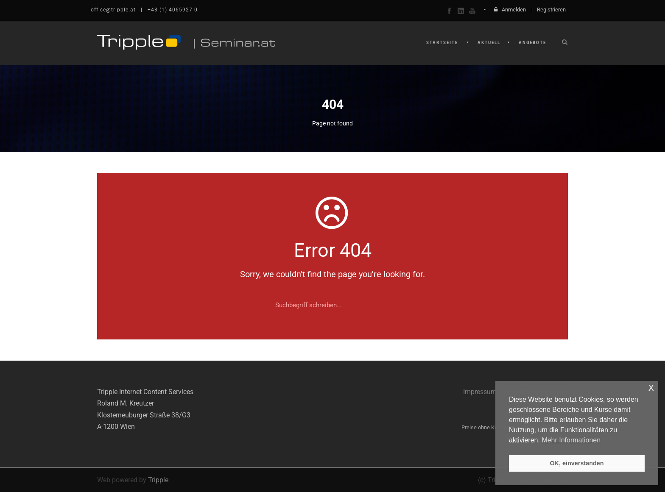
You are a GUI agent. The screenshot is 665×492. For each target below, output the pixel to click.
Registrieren (551, 9)
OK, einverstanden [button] (577, 463)
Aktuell (489, 42)
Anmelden (514, 9)
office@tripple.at (113, 10)
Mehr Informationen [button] (571, 440)
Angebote (532, 42)
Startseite (442, 42)
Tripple (158, 480)
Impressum (480, 392)
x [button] (651, 387)
